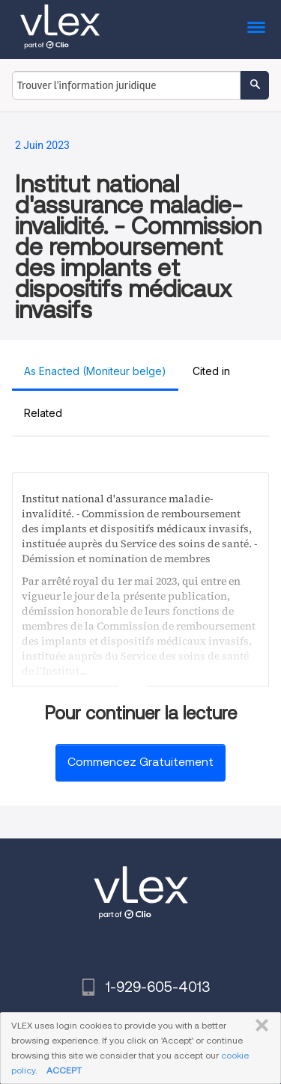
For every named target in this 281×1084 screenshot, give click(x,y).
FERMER (259, 1025)
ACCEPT (64, 1070)
